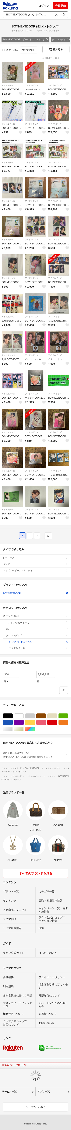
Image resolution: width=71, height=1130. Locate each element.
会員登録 (60, 5)
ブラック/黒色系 (12, 716)
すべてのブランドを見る (35, 873)
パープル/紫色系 (23, 722)
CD (37, 629)
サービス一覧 (9, 1091)
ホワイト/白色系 (23, 716)
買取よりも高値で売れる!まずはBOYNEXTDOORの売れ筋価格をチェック (35, 755)
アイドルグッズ (8, 85)
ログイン (43, 5)
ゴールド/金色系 (23, 729)
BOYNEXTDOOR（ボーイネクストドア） (25, 39)
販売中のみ (10, 49)
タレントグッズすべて (38, 641)
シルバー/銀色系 (12, 729)
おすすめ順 (28, 49)
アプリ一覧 (43, 1091)
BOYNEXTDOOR (35, 593)
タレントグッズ (37, 635)
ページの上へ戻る (35, 1107)
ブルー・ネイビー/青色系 (12, 722)
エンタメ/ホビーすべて (37, 622)
